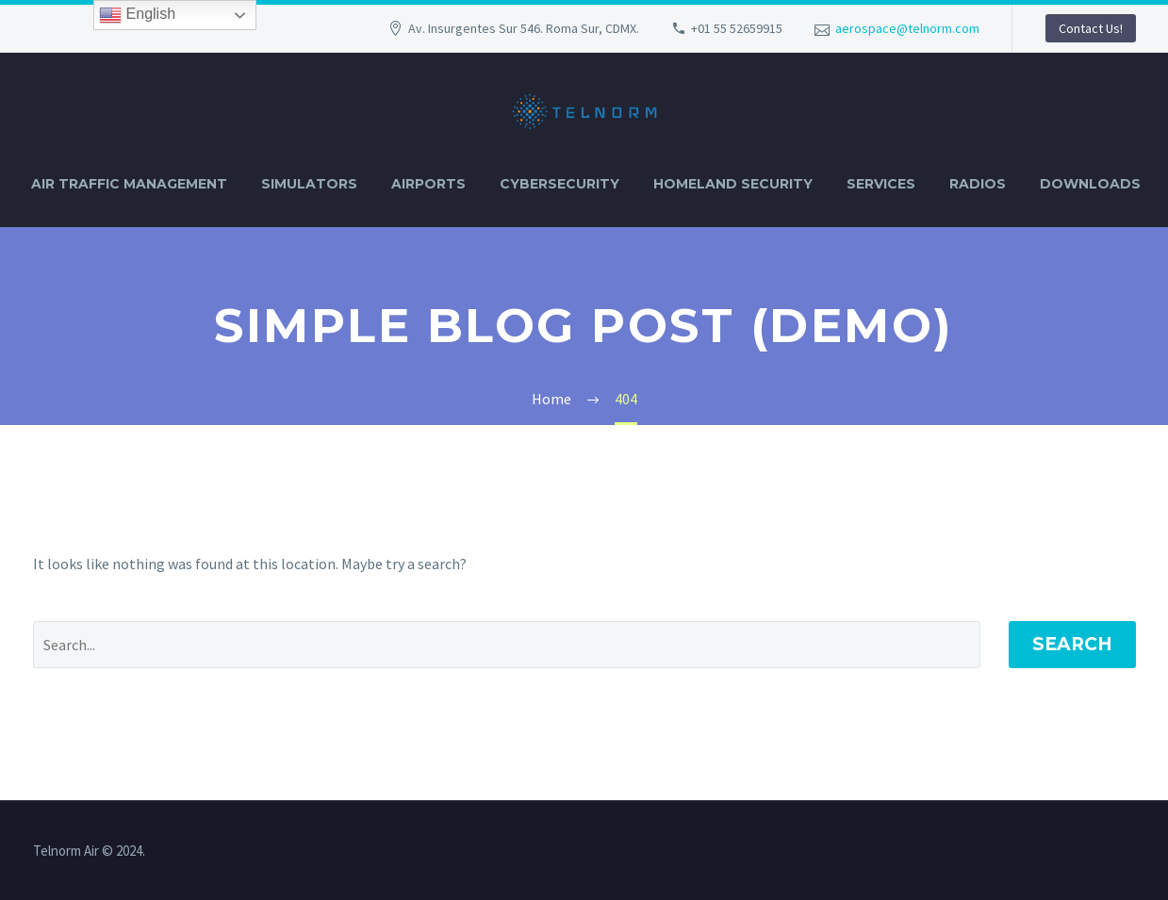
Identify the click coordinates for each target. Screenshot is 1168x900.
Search (1072, 644)
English (137, 15)
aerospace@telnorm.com (907, 28)
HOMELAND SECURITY (733, 183)
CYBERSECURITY (559, 183)
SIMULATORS (309, 183)
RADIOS (977, 183)
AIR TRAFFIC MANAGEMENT (129, 183)
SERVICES (881, 183)
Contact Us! (1091, 28)
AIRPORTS (428, 183)
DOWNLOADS (1090, 183)
